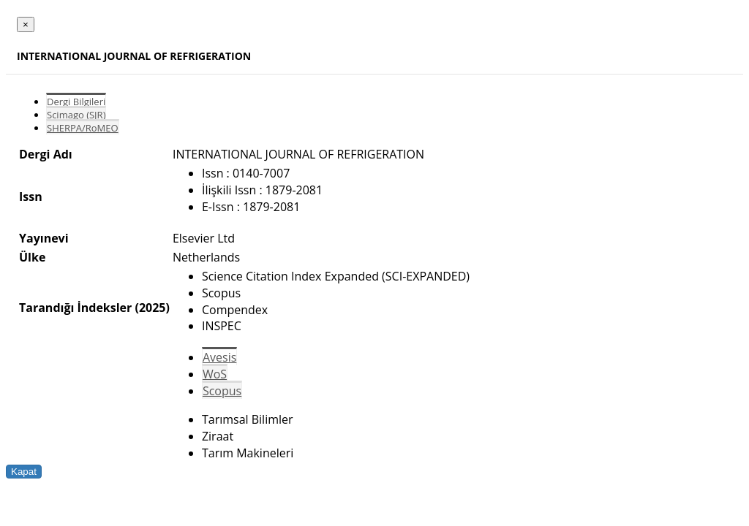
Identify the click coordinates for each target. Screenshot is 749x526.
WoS (215, 374)
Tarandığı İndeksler (75, 308)
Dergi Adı (45, 154)
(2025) (152, 308)
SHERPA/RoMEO (82, 127)
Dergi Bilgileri (76, 101)
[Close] (25, 24)
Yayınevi (44, 238)
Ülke (32, 257)
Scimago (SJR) (76, 114)
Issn (30, 196)
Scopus (222, 391)
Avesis (219, 357)
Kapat (24, 471)
